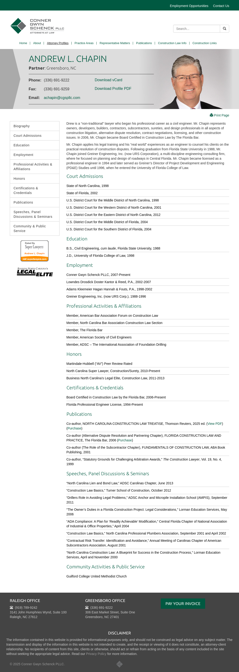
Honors (19, 178)
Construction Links (205, 43)
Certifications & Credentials (26, 190)
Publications (144, 43)
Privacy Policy (96, 654)
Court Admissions (28, 135)
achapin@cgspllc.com (62, 98)
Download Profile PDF (113, 89)
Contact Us (221, 6)
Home (23, 43)
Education (22, 145)
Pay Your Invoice (182, 603)
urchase (75, 428)
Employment (23, 155)
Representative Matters (115, 43)
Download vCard (108, 80)
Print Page (219, 115)
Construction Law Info (172, 43)
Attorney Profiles (57, 43)
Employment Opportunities (189, 6)
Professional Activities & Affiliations (33, 166)
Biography (22, 126)
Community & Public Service (30, 228)
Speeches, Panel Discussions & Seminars (33, 214)
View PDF (214, 424)
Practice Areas (84, 43)
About (37, 43)
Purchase (125, 440)
